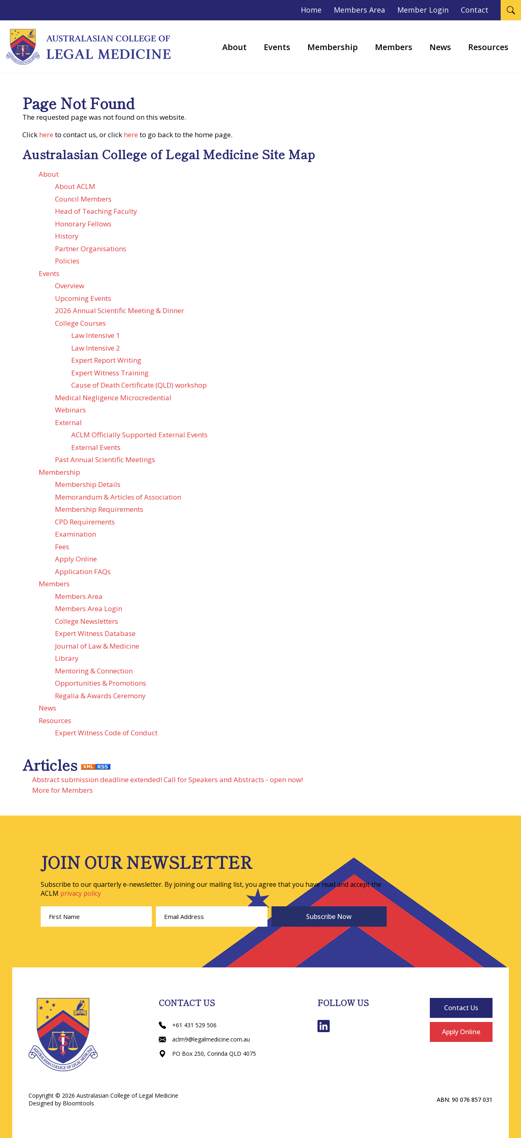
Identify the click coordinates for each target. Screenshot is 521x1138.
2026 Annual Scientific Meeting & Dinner (119, 310)
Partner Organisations (90, 248)
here (46, 134)
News (440, 47)
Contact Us (461, 1007)
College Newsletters (86, 621)
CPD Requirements (85, 521)
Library (67, 658)
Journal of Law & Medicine (97, 646)
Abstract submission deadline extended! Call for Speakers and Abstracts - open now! (167, 779)
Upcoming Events (83, 298)
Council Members (83, 199)
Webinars (70, 409)
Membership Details (87, 484)
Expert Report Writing (106, 360)
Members (393, 47)
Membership (332, 47)
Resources (488, 47)
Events (277, 47)
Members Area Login (88, 608)
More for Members (62, 790)
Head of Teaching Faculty (96, 211)
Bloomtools (78, 1103)
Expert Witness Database (95, 633)
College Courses (80, 323)
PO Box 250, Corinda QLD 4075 (207, 1053)
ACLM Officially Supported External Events (139, 434)
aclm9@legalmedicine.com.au (204, 1039)
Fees (62, 546)
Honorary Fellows (83, 223)
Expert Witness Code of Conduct (106, 732)
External (68, 422)
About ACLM (75, 186)
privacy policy (80, 893)
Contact (474, 10)
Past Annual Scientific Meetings (105, 459)
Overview (69, 285)
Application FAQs (83, 571)
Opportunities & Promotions (100, 683)
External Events (95, 447)
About (234, 47)
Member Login (423, 10)
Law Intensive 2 (95, 348)
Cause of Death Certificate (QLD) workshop (139, 385)
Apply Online (76, 559)
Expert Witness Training (110, 372)
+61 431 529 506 (188, 1025)
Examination (75, 534)
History (67, 236)
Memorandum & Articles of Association (118, 497)
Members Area (359, 10)
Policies (67, 260)
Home (311, 10)
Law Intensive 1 (95, 335)
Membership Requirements (99, 509)
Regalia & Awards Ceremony (100, 695)
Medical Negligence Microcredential (113, 397)
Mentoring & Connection (94, 670)
